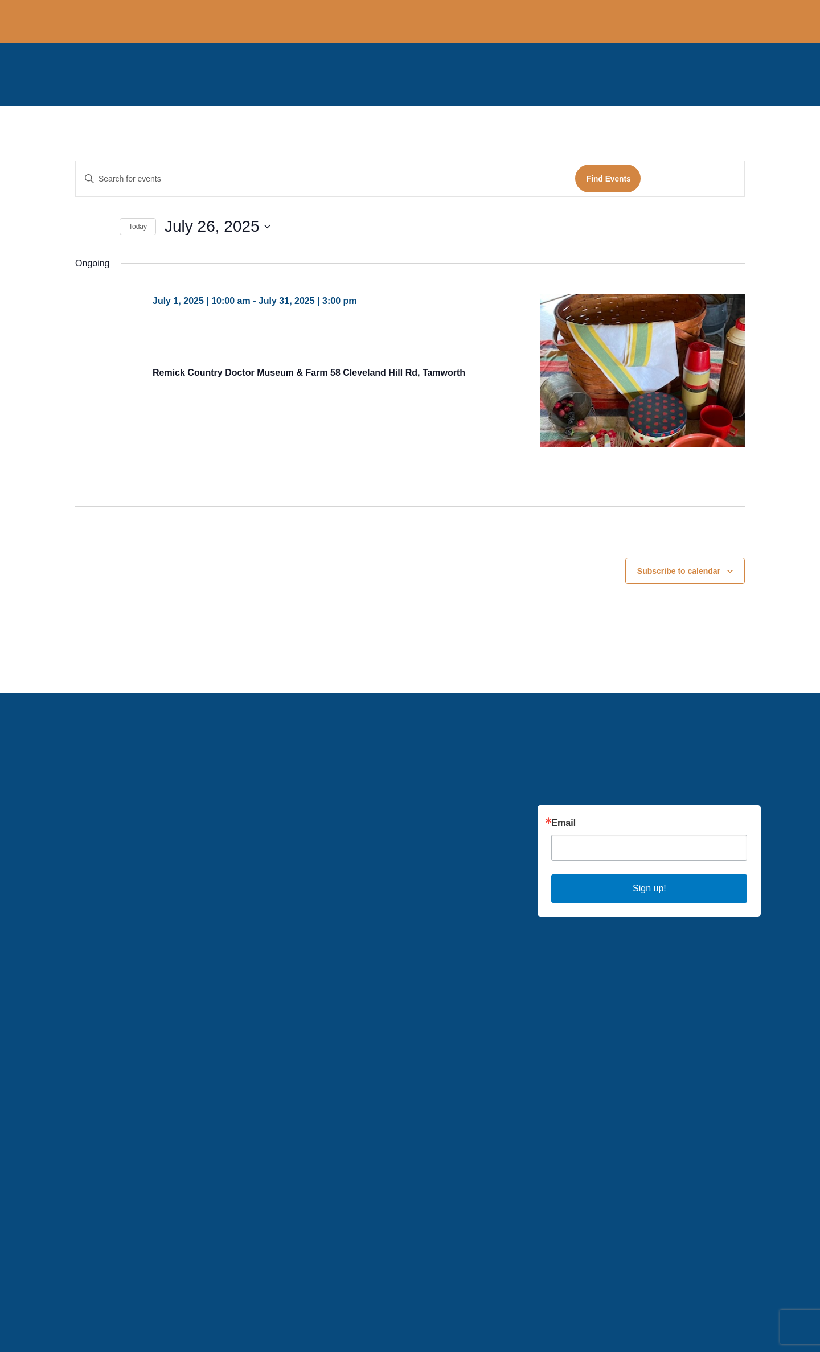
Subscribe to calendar (678, 571)
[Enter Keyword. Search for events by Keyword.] (325, 179)
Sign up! (649, 888)
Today (138, 227)
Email (563, 823)
